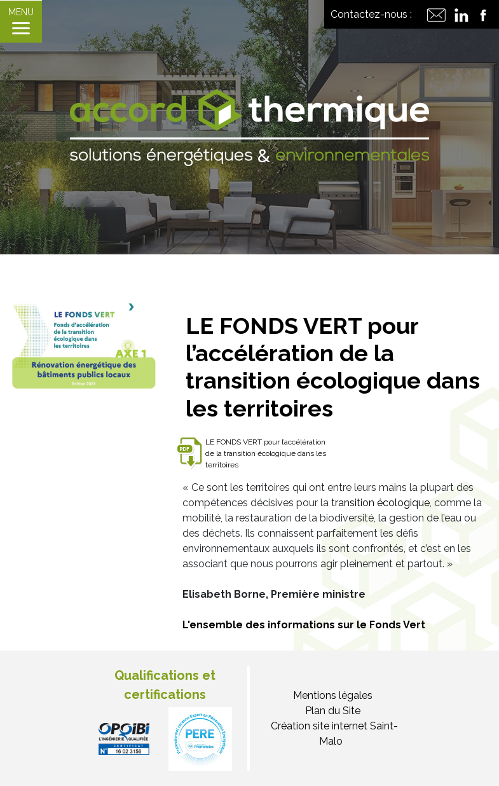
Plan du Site (332, 711)
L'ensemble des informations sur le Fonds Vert (303, 625)
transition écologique (380, 503)
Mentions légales (333, 695)
